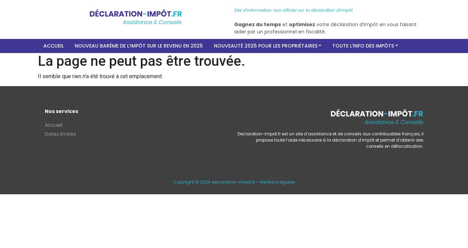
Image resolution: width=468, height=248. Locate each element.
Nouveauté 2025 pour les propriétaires (266, 45)
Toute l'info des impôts (363, 45)
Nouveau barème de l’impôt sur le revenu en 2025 (139, 45)
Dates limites (60, 134)
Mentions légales (277, 182)
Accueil (53, 45)
